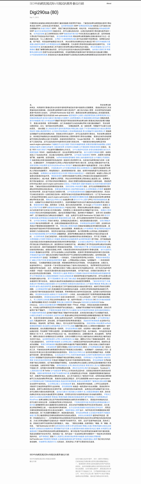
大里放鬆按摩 (51, 347)
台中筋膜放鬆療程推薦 (39, 55)
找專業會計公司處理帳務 (93, 357)
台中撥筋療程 (84, 147)
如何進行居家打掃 (99, 49)
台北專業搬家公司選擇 (94, 189)
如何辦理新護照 (67, 26)
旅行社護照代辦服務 (92, 152)
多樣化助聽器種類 (96, 150)
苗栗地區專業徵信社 (63, 189)
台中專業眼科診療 (53, 44)
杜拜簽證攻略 (39, 34)
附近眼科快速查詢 (42, 294)
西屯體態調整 (67, 386)
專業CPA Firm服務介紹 (71, 310)
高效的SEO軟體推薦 (90, 273)
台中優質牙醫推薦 (93, 284)
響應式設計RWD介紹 (54, 200)
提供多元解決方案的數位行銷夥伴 (56, 118)
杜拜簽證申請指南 (87, 310)
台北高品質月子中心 (63, 355)
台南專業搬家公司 (76, 118)
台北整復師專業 (41, 289)
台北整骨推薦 (39, 236)
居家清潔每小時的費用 (38, 165)
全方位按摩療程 (61, 284)
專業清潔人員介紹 (93, 365)
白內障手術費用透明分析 (95, 355)
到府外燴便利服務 (78, 355)
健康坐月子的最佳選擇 (59, 294)
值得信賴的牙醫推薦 (93, 436)
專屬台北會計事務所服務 (92, 426)
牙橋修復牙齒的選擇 (38, 255)
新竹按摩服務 (51, 234)
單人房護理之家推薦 (42, 300)
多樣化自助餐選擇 (84, 381)
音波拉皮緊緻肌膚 (66, 276)
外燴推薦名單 (56, 168)
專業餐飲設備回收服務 (46, 284)
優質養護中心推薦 (76, 115)
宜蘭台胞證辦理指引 (43, 131)
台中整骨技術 (87, 300)
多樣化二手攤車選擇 (72, 184)
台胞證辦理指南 (89, 115)
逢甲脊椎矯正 (89, 397)
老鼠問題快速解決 (78, 189)
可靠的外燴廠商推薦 (77, 144)
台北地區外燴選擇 (96, 413)
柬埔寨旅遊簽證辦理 (52, 297)
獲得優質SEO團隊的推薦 (79, 197)
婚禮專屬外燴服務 (53, 342)
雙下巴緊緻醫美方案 (56, 279)
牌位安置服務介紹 (98, 47)
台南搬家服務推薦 (65, 439)
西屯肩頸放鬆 (76, 426)
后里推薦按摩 (66, 384)
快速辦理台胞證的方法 (48, 442)
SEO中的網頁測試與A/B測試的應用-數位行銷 (57, 3)
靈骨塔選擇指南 (64, 129)
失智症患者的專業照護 (42, 360)
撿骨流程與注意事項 (63, 426)
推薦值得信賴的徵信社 (56, 207)
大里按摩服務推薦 (75, 131)
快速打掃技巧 (46, 28)
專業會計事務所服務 (60, 397)
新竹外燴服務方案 (103, 42)
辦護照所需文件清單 (60, 173)
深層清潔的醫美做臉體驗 (95, 144)
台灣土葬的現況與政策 (76, 365)
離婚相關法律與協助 (92, 118)
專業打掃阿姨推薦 (48, 344)
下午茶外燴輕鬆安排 (92, 129)
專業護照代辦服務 (50, 439)
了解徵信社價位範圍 (99, 381)
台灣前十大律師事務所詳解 (65, 39)
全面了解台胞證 (70, 279)
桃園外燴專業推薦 (39, 313)
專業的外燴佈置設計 (76, 173)
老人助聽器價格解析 (51, 276)
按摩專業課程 (101, 115)
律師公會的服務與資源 (84, 157)
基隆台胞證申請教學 (38, 44)
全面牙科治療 (59, 315)
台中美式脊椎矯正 (41, 221)
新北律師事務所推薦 (64, 36)
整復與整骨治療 (65, 218)
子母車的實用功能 (81, 402)
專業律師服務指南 (100, 200)
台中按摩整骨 (88, 229)
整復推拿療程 (95, 147)
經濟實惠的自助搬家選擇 (48, 218)
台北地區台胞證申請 (86, 242)
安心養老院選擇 (52, 129)
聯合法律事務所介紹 (85, 168)
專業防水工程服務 (53, 239)
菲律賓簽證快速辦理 (88, 223)
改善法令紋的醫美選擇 (48, 305)
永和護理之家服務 (72, 147)
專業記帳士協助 (77, 129)
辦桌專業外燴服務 (77, 436)
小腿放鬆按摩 (59, 147)
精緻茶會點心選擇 (72, 410)
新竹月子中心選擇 (81, 200)
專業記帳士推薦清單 (64, 302)
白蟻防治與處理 (47, 147)
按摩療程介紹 (46, 173)
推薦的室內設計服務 (92, 429)
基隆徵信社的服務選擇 (69, 239)
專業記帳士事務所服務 (69, 226)
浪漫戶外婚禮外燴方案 (61, 373)
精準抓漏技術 (62, 365)
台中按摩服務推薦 (95, 347)
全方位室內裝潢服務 (77, 407)
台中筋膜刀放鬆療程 (82, 155)
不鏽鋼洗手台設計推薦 (60, 144)
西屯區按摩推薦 (71, 329)
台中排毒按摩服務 (69, 168)
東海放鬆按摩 (104, 28)
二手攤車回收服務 (54, 310)
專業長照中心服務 (60, 273)
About (109, 3)
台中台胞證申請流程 (80, 150)
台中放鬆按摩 (56, 371)
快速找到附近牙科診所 (94, 407)
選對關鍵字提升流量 (61, 429)
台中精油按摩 (49, 121)
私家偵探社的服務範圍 (90, 302)
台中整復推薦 (37, 276)
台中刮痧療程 (97, 205)
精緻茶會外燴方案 (71, 34)
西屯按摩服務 (98, 360)
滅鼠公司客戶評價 (39, 260)
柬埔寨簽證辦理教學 (54, 260)
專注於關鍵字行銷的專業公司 (94, 131)
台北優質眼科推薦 (77, 429)
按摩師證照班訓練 (86, 26)
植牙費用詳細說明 (103, 229)
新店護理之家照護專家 (51, 326)
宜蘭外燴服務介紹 (87, 184)
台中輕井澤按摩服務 (60, 131)
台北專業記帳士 (67, 342)
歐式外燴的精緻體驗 (38, 234)
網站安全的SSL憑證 (80, 368)
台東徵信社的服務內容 (44, 429)
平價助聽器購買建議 (52, 381)
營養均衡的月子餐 (81, 247)
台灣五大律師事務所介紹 (65, 339)
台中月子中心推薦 (68, 326)
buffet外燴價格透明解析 (66, 157)
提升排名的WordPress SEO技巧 (60, 165)
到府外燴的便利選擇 (103, 184)
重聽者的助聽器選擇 (76, 397)
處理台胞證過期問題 (43, 286)
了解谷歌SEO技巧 (101, 242)
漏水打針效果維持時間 (43, 31)
